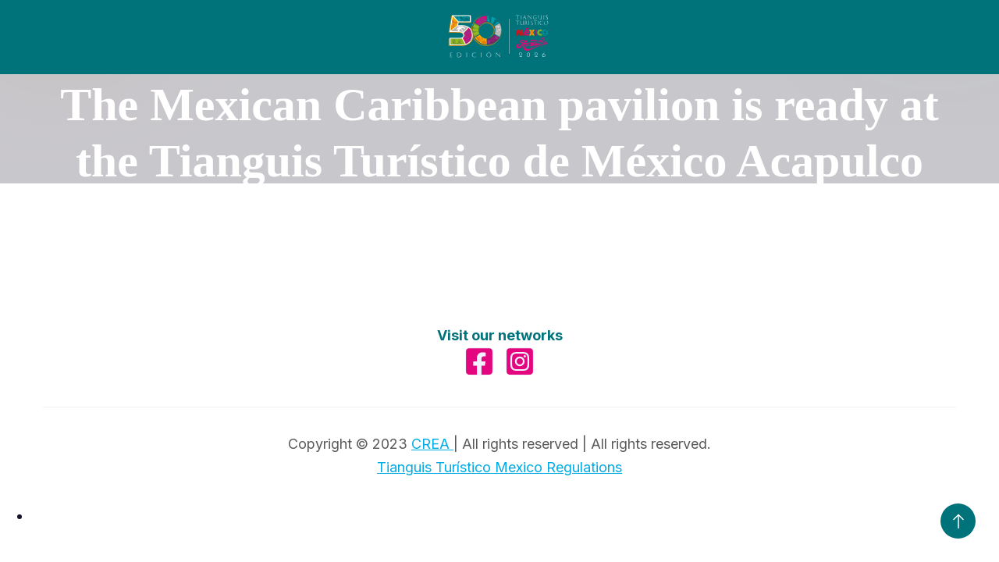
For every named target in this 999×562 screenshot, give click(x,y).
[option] (515, 516)
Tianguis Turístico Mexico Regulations (499, 467)
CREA (432, 444)
